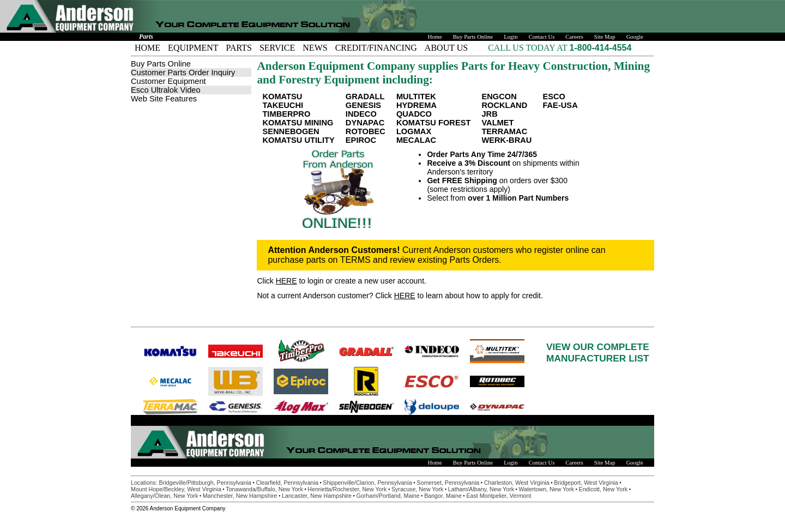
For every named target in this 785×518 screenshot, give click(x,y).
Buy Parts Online (473, 37)
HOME (147, 47)
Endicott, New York (603, 489)
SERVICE (277, 47)
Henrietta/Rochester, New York (347, 489)
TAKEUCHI (282, 105)
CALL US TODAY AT (528, 47)
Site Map (604, 37)
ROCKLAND (504, 105)
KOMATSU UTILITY (298, 140)
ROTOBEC (365, 131)
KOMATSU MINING (297, 122)
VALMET (497, 122)
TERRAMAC (504, 131)
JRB (489, 114)
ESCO (553, 96)
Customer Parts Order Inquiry (183, 72)
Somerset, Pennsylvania (447, 482)
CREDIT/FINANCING (376, 47)
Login (510, 37)
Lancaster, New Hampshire (317, 495)
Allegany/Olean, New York (164, 495)
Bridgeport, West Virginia (586, 482)
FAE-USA (559, 105)
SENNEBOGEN (290, 131)
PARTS (239, 47)
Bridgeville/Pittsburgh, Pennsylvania (205, 482)
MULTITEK (416, 96)
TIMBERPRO (286, 114)
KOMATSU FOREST (433, 122)
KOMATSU (282, 96)
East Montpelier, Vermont (498, 495)
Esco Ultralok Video (166, 90)
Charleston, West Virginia (517, 482)
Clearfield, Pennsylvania (287, 482)
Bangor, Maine (443, 495)
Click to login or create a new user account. (341, 280)
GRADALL (365, 96)
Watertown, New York (546, 489)
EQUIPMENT (193, 47)
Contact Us (542, 37)
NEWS (315, 47)
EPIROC (361, 140)
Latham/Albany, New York (481, 489)
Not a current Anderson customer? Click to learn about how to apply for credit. (400, 295)
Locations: (145, 482)
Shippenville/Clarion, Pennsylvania (367, 482)
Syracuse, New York (417, 489)
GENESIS (363, 105)
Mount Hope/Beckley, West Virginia (176, 489)
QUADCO (414, 114)
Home (435, 37)
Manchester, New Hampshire (240, 495)
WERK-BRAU (506, 140)
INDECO (361, 114)
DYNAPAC (365, 122)
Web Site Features (164, 98)
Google (634, 37)
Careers (574, 37)
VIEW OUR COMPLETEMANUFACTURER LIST (597, 352)
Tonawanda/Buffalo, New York (264, 489)
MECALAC (416, 140)
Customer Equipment (168, 81)
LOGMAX (413, 131)
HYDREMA (416, 105)
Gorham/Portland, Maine (388, 495)
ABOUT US (446, 47)
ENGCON (498, 96)
